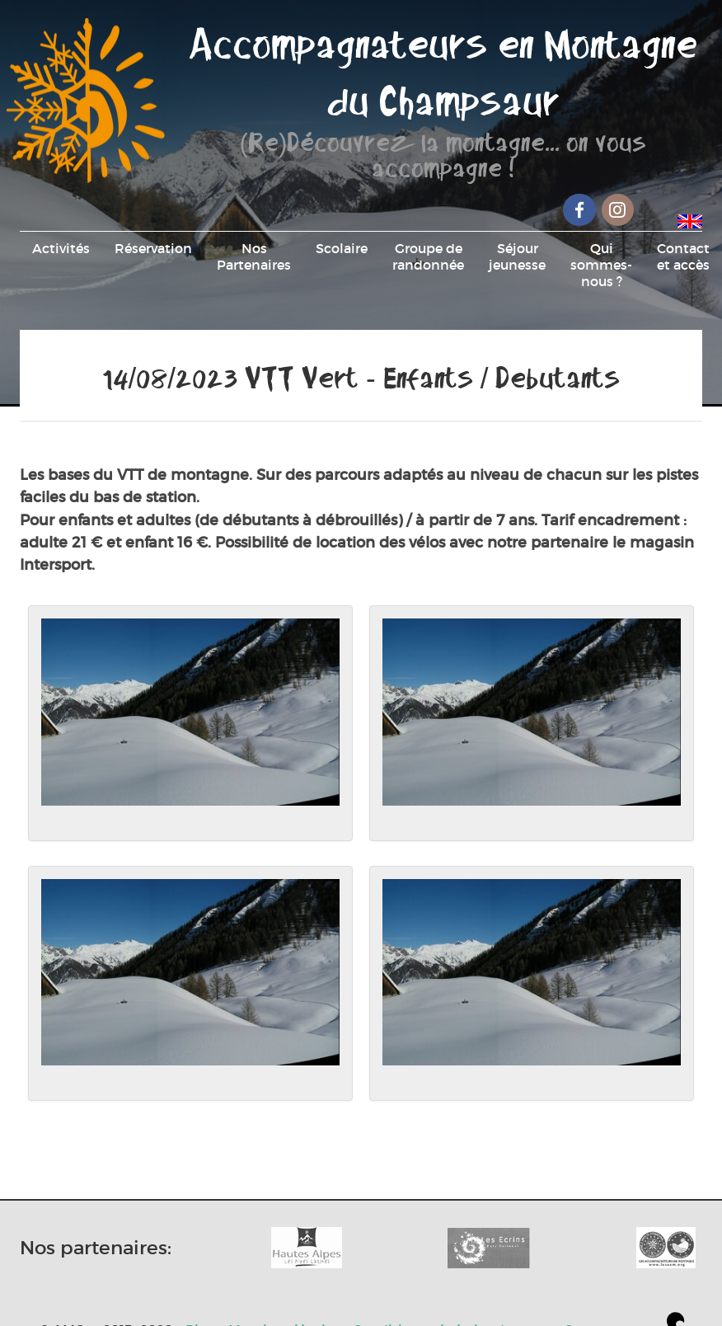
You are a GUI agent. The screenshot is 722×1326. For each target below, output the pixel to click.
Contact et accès (683, 256)
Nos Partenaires (254, 256)
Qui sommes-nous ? (601, 264)
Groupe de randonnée (428, 256)
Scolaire (342, 248)
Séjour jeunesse (517, 256)
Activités (61, 248)
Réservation (153, 248)
